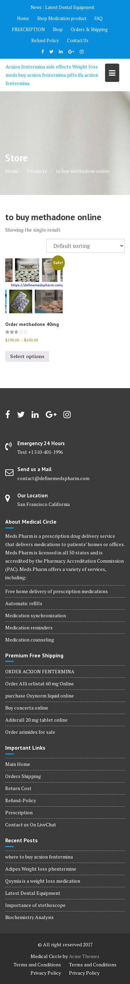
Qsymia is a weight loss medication (42, 881)
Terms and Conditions (37, 964)
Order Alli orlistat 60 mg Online (39, 683)
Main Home (17, 764)
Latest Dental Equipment (69, 7)
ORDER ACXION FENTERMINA (40, 671)
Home (23, 18)
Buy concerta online (26, 707)
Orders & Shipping (89, 29)
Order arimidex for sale (30, 732)
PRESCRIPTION (28, 29)
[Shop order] (85, 246)
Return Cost (18, 788)
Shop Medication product (61, 18)
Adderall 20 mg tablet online (36, 719)
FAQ (98, 18)
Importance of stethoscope (35, 905)
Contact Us (77, 40)
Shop (58, 29)
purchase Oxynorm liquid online (39, 695)
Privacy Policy (46, 972)
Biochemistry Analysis (29, 917)
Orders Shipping (23, 776)
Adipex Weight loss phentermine (40, 868)
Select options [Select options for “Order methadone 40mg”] (27, 356)
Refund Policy (45, 40)
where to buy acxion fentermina (39, 856)
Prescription (19, 812)
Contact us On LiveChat (30, 824)
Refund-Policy (20, 800)
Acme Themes (84, 956)
